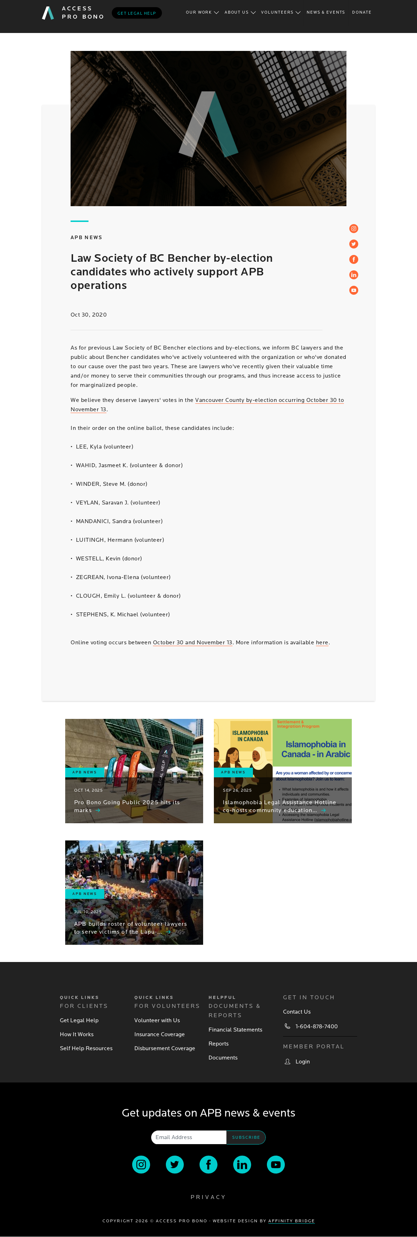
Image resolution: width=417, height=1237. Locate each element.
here (322, 642)
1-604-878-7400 (317, 1026)
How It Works (77, 1034)
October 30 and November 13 (193, 642)
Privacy (208, 1197)
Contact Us (297, 1012)
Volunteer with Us (157, 1020)
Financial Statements (235, 1030)
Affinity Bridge (291, 1221)
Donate (362, 12)
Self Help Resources (86, 1048)
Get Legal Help (79, 1020)
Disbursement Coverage (164, 1048)
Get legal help (137, 13)
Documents (223, 1057)
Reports (218, 1044)
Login (303, 1061)
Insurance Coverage (159, 1034)
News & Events (326, 12)
